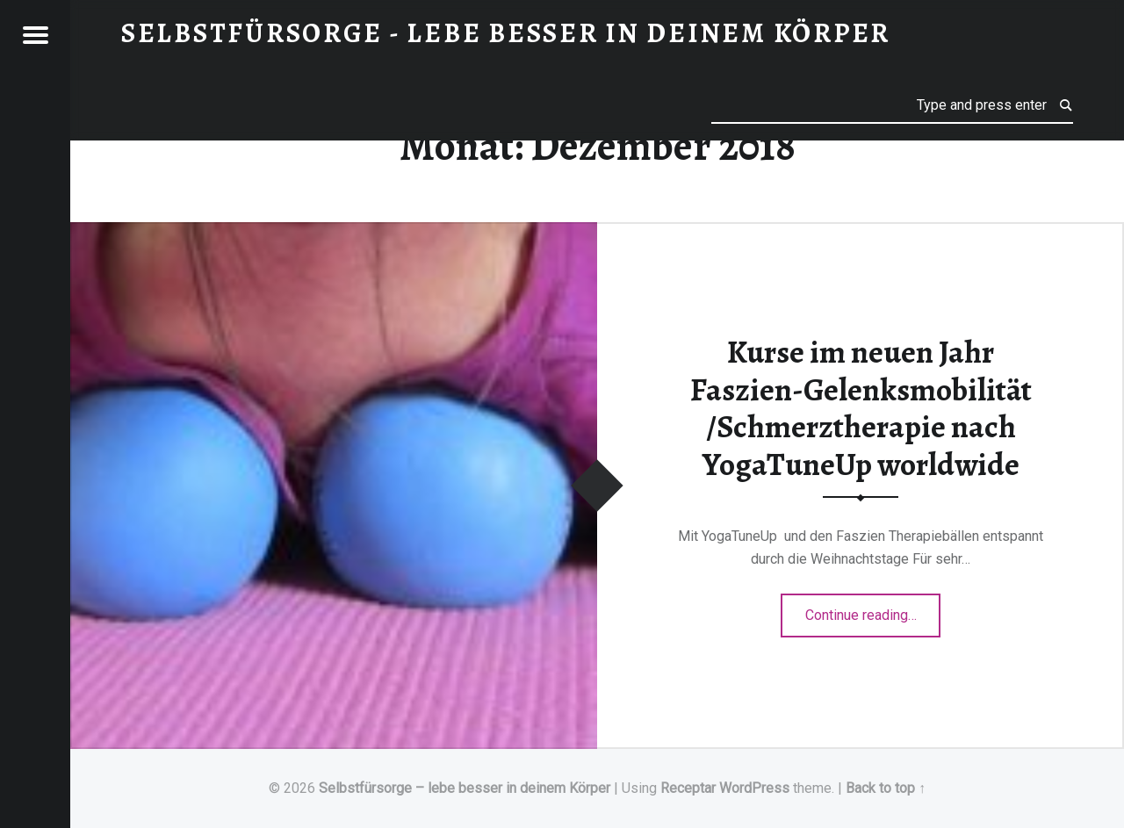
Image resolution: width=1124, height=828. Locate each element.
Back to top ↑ (886, 788)
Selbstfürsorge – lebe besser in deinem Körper (464, 788)
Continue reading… (873, 609)
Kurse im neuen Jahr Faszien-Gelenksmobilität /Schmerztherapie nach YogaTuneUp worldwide (861, 408)
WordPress (754, 788)
